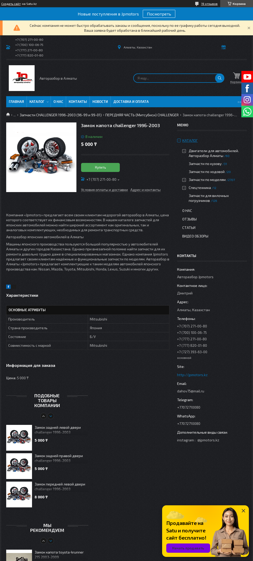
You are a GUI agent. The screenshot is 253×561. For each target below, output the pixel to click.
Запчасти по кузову (205, 163)
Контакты (78, 102)
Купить (100, 167)
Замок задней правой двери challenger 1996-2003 (59, 458)
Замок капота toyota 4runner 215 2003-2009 (59, 554)
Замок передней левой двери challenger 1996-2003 (60, 486)
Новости (100, 102)
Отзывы (189, 219)
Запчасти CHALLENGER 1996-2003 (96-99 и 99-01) (61, 115)
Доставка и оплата (131, 102)
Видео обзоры (195, 236)
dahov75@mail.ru (190, 391)
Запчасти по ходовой (207, 171)
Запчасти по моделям (207, 179)
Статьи (188, 227)
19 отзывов (209, 3)
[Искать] (219, 78)
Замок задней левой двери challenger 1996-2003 (58, 429)
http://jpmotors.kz (192, 375)
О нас (58, 102)
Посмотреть (159, 13)
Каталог (36, 102)
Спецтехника (200, 187)
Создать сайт (11, 3)
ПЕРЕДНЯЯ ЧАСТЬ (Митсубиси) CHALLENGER (142, 115)
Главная (16, 102)
